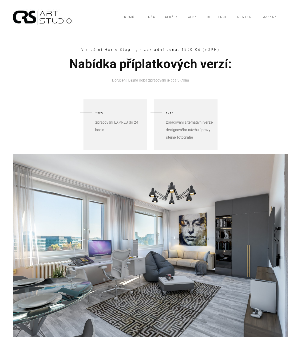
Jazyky (270, 17)
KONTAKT (245, 17)
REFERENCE (217, 17)
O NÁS (149, 17)
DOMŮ (129, 17)
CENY (192, 17)
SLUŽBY (171, 17)
